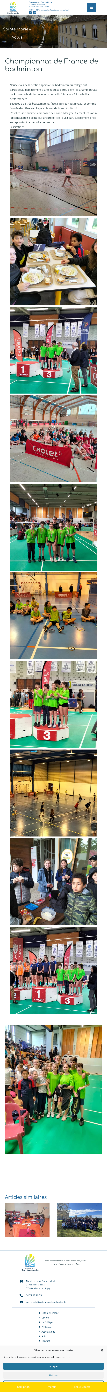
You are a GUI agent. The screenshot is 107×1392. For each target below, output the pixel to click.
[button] (102, 1350)
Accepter (53, 1366)
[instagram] (34, 12)
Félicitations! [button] (17, 127)
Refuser (53, 1375)
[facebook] (30, 12)
